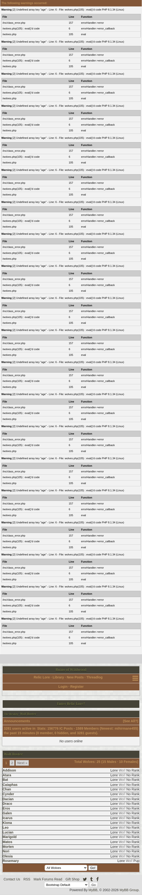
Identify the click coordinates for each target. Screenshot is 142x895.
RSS (26, 879)
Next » (22, 763)
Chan (7, 789)
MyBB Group (129, 890)
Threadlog (94, 677)
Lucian (8, 832)
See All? (130, 721)
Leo (6, 827)
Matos (7, 842)
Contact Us (12, 879)
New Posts (75, 677)
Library (58, 677)
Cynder (8, 794)
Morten (8, 847)
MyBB (93, 890)
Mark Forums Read (48, 879)
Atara (7, 775)
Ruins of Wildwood (71, 670)
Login (63, 686)
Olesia (8, 856)
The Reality (11, 714)
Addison (9, 770)
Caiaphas (10, 785)
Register (77, 686)
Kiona (7, 823)
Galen (7, 813)
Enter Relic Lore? (71, 704)
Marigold (9, 837)
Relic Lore (42, 677)
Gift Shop (72, 879)
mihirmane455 (126, 728)
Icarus (7, 818)
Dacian (8, 799)
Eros (6, 808)
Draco (7, 804)
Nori (6, 851)
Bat (5, 780)
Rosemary (11, 861)
